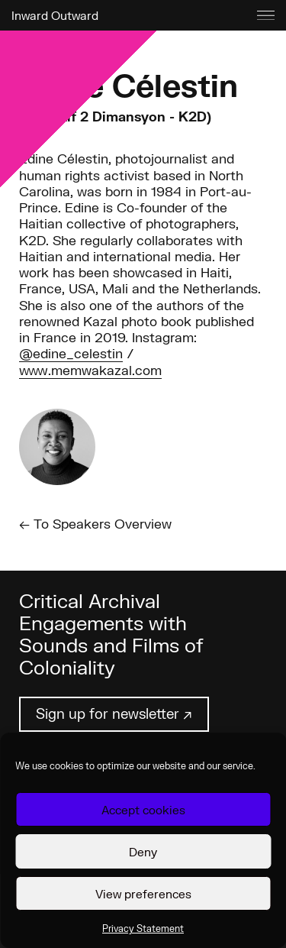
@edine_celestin (71, 353)
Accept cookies (143, 810)
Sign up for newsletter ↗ (114, 713)
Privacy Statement (143, 928)
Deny (143, 852)
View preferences (143, 894)
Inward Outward (54, 15)
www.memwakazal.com (90, 370)
